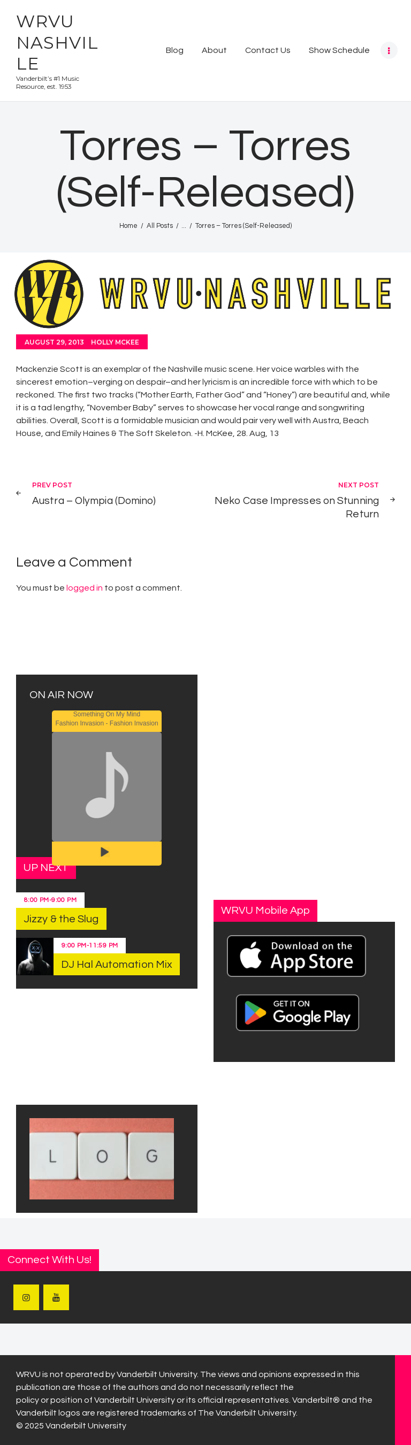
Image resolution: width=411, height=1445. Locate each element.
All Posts (160, 226)
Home (128, 226)
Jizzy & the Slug (61, 919)
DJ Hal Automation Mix (116, 964)
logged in (84, 588)
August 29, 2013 (54, 342)
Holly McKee (115, 342)
